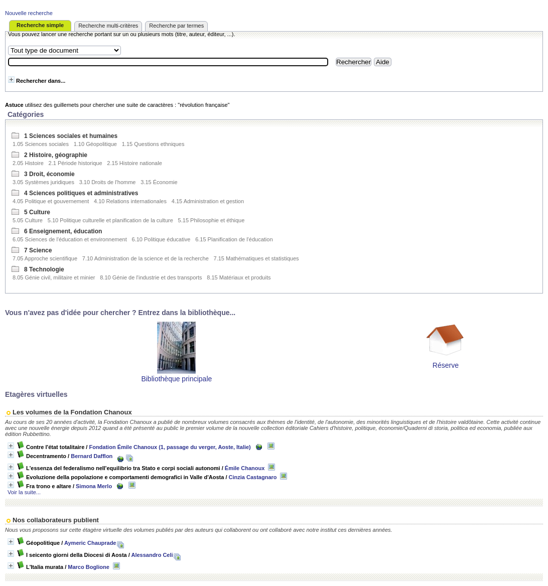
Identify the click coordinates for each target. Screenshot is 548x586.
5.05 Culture (28, 220)
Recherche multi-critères (108, 26)
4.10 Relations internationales (130, 201)
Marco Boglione (88, 567)
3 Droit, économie (49, 174)
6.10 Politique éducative (161, 239)
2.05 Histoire (28, 163)
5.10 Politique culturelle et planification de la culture (110, 220)
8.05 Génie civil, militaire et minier (54, 277)
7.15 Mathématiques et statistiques (256, 258)
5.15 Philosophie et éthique (211, 220)
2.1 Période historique (75, 163)
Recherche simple (40, 25)
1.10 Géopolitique (95, 144)
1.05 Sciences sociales (41, 144)
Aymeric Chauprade (90, 543)
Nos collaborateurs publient (56, 520)
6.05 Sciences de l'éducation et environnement (70, 239)
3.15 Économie (159, 182)
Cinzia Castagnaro (253, 477)
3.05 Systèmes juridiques (43, 182)
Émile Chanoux (244, 468)
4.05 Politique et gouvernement (51, 201)
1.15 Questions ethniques (153, 144)
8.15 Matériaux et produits (238, 277)
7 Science (38, 250)
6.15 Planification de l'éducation (233, 239)
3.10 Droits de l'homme (107, 182)
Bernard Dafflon (91, 456)
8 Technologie (44, 269)
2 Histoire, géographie (55, 155)
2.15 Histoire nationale (134, 163)
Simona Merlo (94, 486)
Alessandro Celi (152, 555)
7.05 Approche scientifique (45, 258)
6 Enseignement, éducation (63, 231)
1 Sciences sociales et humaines (70, 135)
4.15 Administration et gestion (208, 201)
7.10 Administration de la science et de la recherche (145, 258)
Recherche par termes (176, 26)
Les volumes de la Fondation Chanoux (72, 412)
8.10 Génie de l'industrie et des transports (151, 277)
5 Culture (37, 212)
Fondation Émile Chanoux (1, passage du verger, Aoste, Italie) (169, 447)
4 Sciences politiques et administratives (81, 193)
